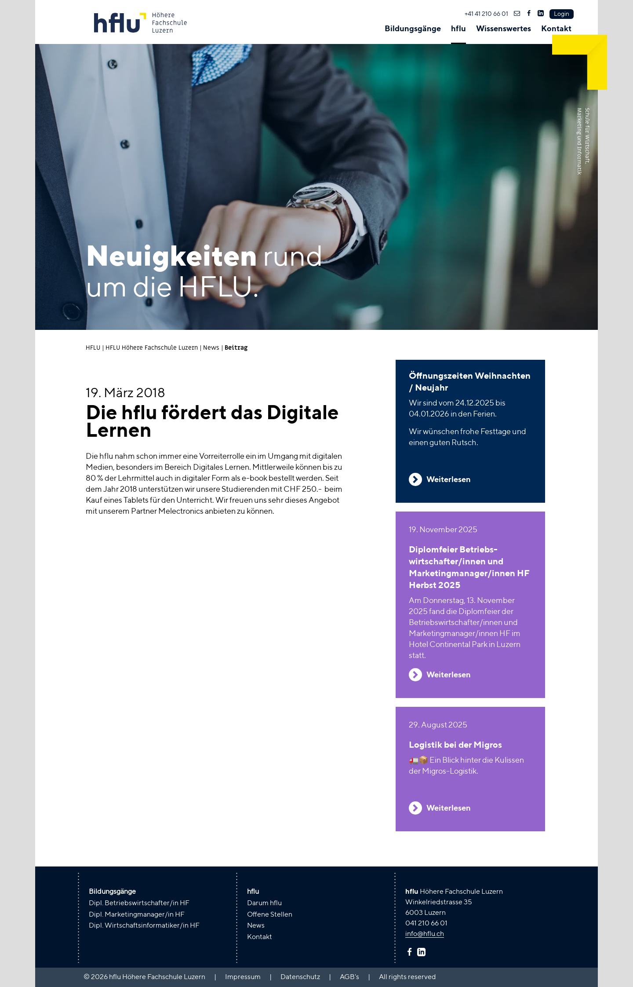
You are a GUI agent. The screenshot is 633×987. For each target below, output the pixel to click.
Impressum (243, 977)
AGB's (349, 977)
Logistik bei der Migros (455, 745)
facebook (410, 952)
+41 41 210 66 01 (486, 14)
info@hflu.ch (424, 934)
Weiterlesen (448, 480)
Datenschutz (300, 977)
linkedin (422, 952)
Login (561, 14)
